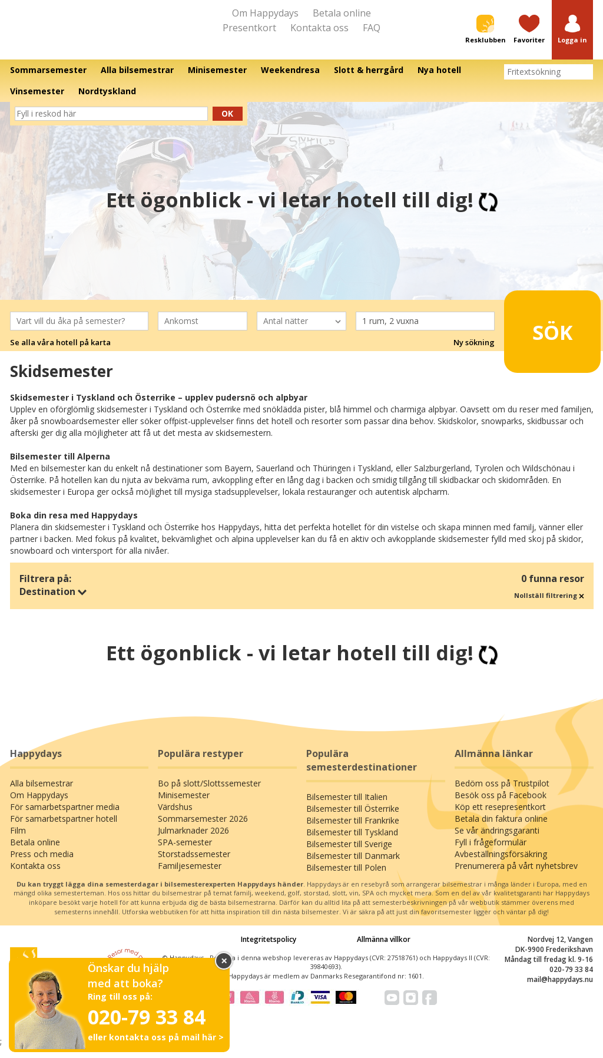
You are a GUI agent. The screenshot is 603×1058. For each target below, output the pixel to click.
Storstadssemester (194, 864)
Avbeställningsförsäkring (501, 864)
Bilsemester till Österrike (352, 819)
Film (18, 841)
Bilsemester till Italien (346, 807)
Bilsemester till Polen (346, 878)
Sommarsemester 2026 (203, 829)
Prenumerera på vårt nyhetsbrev (516, 876)
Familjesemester (189, 876)
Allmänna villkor (383, 950)
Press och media (42, 864)
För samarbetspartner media (65, 817)
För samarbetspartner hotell (63, 829)
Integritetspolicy (268, 950)
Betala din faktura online (501, 829)
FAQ (371, 27)
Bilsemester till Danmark (353, 866)
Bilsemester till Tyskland (352, 842)
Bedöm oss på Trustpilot (502, 793)
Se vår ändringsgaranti (497, 841)
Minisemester (184, 805)
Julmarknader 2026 (193, 841)
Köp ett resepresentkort (500, 817)
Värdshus (175, 817)
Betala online (342, 12)
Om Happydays (265, 12)
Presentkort (249, 27)
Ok (227, 124)
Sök (545, 337)
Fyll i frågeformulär (490, 852)
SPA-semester (185, 852)
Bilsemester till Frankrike (352, 831)
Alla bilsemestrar (41, 793)
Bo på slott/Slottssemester (209, 793)
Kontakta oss (319, 27)
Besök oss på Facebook (500, 805)
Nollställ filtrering (549, 605)
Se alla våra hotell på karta (60, 353)
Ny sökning (474, 353)
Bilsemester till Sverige (349, 854)
